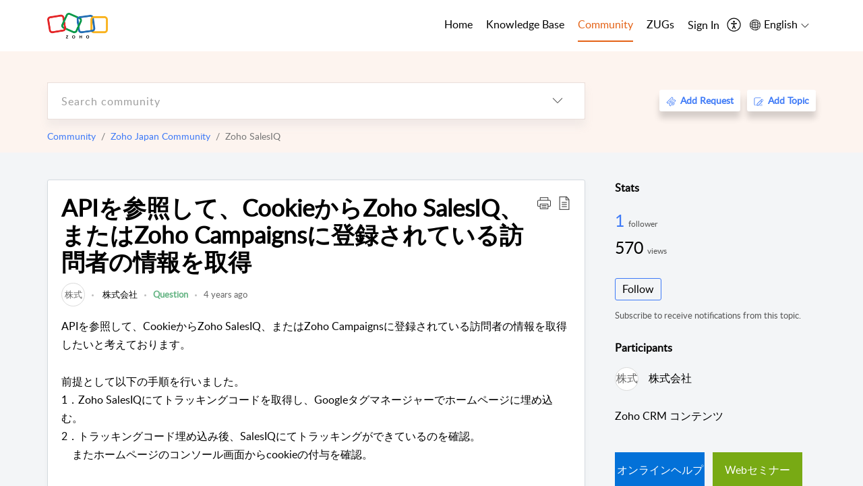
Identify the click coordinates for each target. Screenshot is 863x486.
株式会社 (119, 294)
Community (71, 136)
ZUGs (660, 24)
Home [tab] (458, 24)
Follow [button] (638, 288)
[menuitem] (703, 25)
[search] (289, 101)
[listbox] (558, 101)
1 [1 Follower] (621, 220)
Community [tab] (605, 24)
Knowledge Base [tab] (525, 24)
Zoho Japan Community (160, 136)
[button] (544, 202)
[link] (73, 294)
